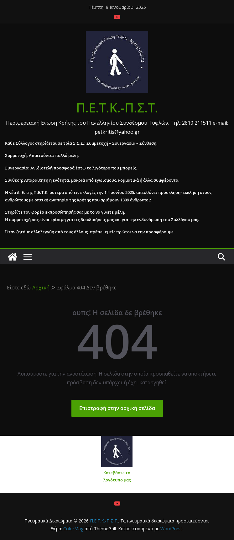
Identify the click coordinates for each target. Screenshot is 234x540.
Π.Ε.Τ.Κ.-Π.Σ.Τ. (117, 107)
